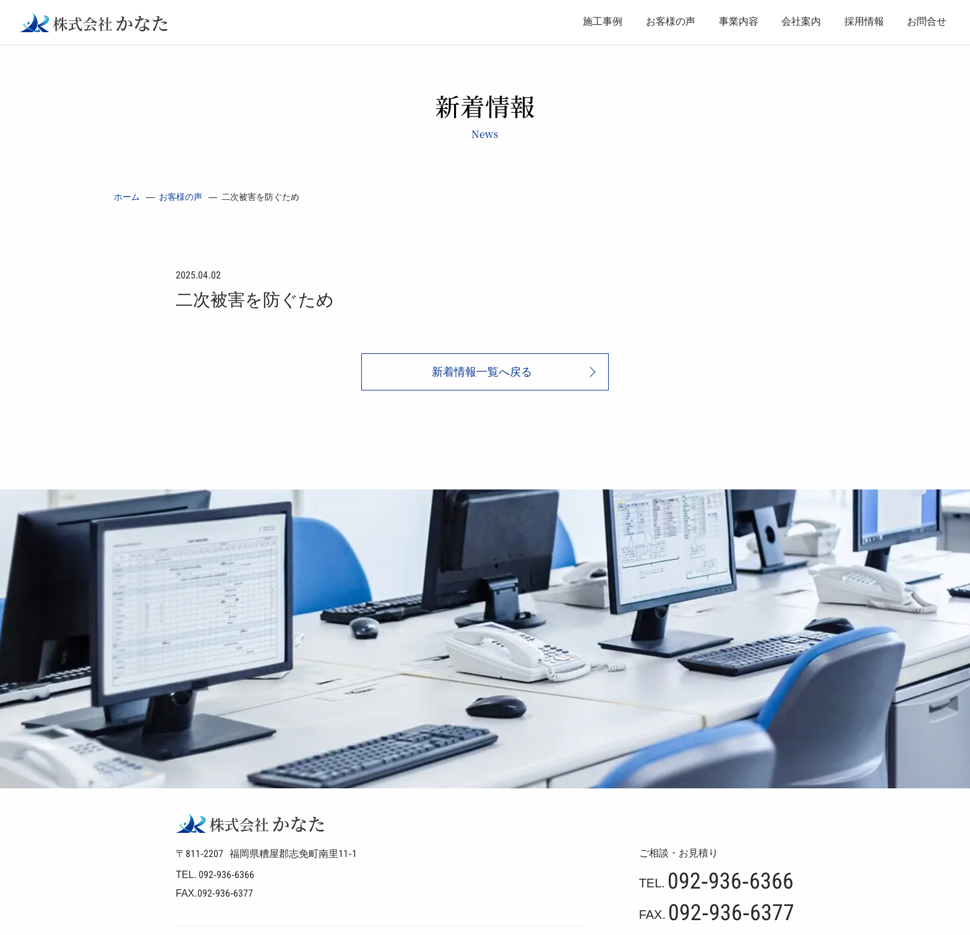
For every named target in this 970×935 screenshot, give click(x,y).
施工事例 (602, 21)
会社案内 (801, 21)
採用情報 (864, 21)
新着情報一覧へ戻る (482, 371)
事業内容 (738, 21)
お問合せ (926, 21)
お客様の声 (670, 21)
